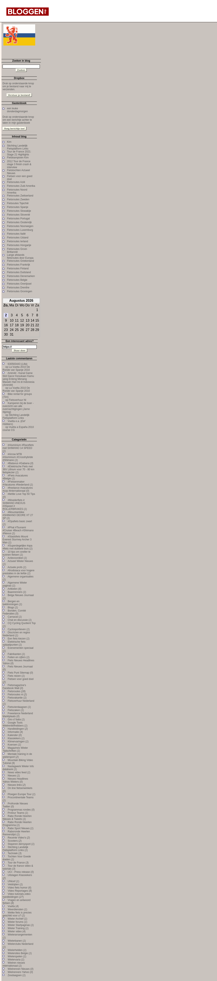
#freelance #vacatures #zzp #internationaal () (18, 489)
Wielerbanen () (17, 940)
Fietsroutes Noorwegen (20, 226)
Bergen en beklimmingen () (12, 603)
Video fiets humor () (19, 887)
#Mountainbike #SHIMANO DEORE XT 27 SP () (18, 515)
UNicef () (13, 881)
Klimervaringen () (18, 741)
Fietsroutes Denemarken (21, 276)
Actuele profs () (17, 567)
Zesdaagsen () (16, 975)
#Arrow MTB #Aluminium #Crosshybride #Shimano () (18, 457)
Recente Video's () (19, 837)
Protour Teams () (18, 812)
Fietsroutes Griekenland (20, 260)
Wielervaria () (16, 959)
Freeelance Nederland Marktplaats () (18, 715)
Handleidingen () (18, 728)
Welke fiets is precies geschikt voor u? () (17, 914)
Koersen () (14, 744)
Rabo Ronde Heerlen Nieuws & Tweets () (17, 817)
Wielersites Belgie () (20, 953)
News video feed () (19, 772)
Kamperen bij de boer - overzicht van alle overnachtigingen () (18, 408)
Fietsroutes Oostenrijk (19, 222)
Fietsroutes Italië (16, 233)
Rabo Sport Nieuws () (20, 828)
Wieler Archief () (17, 918)
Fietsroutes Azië (16, 182)
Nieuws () (14, 775)
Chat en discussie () (20, 619)
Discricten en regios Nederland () (16, 634)
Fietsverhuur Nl (17, 399)
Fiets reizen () (16, 675)
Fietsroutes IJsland (17, 237)
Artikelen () (14, 588)
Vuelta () (13, 906)
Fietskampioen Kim (18, 157)
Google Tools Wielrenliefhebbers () (15, 724)
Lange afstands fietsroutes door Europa (20, 256)
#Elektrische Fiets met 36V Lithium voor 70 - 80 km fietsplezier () (18, 469)
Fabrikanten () (16, 654)
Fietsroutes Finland (18, 268)
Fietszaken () (16, 710)
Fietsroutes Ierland (17, 241)
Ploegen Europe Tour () (21, 794)
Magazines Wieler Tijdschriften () (15, 749)
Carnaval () (15, 616)
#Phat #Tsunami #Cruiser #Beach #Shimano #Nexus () (18, 530)
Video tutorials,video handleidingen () (17, 895)
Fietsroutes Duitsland (19, 272)
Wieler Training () (18, 928)
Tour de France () (18, 862)
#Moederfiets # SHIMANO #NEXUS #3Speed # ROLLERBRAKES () (15, 505)
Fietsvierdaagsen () (19, 707)
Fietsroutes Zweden (18, 199)
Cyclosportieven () (18, 629)
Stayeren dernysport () (21, 844)
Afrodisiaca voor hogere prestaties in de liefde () (18, 572)
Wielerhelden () (17, 950)
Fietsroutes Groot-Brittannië (17, 250)
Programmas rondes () (21, 809)
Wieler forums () (17, 921)
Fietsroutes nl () (17, 694)
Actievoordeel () (17, 557)
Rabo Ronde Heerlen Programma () (17, 824)
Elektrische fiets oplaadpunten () (14, 643)
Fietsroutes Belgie (17, 279)
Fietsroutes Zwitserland (20, 195)
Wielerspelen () (17, 956)
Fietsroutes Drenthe (18, 287)
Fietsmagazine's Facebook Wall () (14, 687)
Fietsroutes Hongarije (19, 245)
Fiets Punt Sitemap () (20, 672)
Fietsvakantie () (17, 697)
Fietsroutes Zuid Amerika (21, 185)
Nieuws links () (17, 784)
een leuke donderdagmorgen (17, 110)
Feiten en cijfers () (18, 657)
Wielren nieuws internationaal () (14, 964)
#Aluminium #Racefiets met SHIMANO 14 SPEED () (18, 448)
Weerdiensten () (17, 909)
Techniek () (14, 853)
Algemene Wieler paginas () (15, 584)
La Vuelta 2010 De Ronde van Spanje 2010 (16, 368)
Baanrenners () (17, 592)
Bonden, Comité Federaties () (14, 612)
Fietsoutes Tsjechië (18, 203)
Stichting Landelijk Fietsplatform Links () (15, 849)
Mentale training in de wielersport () (17, 755)
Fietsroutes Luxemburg (20, 229)
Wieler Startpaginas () (21, 925)
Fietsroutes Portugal (18, 218)
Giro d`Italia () (16, 719)
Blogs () (13, 607)
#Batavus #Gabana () (20, 463)
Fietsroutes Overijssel (19, 283)
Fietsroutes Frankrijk (18, 264)
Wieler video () (16, 931)
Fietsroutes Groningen (19, 291)
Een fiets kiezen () (18, 638)
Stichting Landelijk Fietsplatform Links (17, 147)
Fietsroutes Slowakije (19, 210)
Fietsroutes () (16, 691)
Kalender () (15, 735)
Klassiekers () (16, 738)
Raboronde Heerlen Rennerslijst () (16, 833)
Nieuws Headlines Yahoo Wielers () (15, 780)
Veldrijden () (15, 884)
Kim (9, 141)
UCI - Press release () (21, 871)
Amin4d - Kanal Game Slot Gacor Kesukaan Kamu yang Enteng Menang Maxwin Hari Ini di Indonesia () (18, 379)
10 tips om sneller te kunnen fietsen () (17, 553)
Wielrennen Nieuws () (20, 968)
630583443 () (17, 364)
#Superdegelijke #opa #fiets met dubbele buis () (17, 547)
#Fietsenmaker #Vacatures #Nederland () (18, 483)
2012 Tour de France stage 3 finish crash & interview (19, 164)
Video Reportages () (20, 890)
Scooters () (14, 840)
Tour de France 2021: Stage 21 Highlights (19, 153)
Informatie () (15, 732)
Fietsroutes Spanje (17, 207)
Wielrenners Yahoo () (20, 972)
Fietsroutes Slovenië (18, 214)
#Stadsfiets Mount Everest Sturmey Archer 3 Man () (17, 539)
